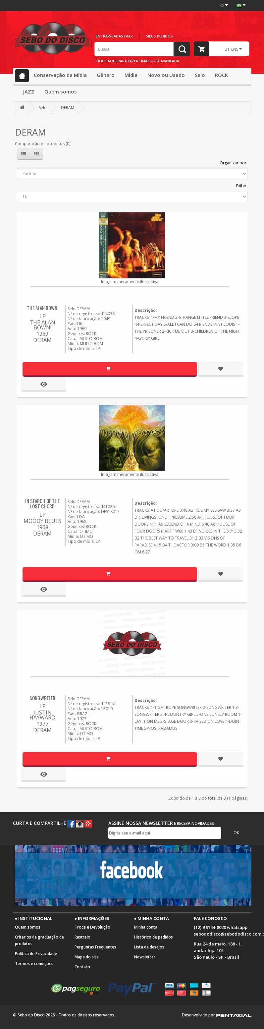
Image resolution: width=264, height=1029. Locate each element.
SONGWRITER (42, 698)
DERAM (67, 107)
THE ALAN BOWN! (42, 308)
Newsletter (144, 957)
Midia (131, 75)
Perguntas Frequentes (95, 947)
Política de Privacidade (36, 953)
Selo (200, 75)
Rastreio (82, 937)
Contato (82, 967)
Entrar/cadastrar (114, 35)
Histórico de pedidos (153, 937)
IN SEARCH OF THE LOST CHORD (42, 503)
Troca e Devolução (92, 927)
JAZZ (28, 91)
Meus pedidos (159, 35)
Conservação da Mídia (60, 75)
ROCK (221, 75)
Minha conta (145, 927)
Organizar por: (233, 163)
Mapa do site (87, 957)
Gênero (106, 75)
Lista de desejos (149, 947)
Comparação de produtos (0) (42, 143)
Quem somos (60, 91)
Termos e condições (34, 963)
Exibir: (241, 186)
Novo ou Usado (166, 75)
